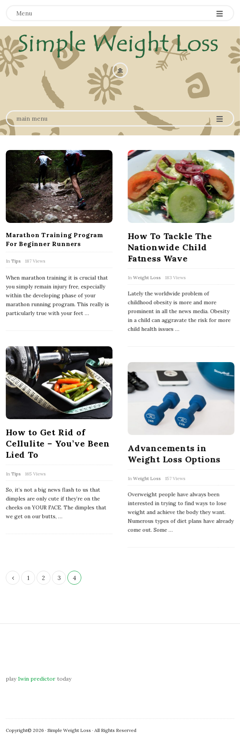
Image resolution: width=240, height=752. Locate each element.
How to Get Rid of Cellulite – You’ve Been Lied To (57, 443)
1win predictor (36, 678)
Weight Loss (147, 277)
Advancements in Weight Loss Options (174, 453)
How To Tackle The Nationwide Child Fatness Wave (170, 247)
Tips (16, 261)
